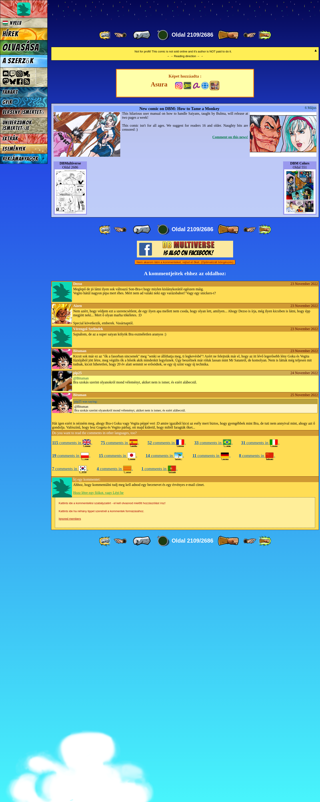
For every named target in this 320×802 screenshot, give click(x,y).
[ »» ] (264, 35)
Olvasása (20, 47)
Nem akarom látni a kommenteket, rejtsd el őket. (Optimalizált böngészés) (184, 511)
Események (14, 149)
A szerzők (18, 61)
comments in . (72, 691)
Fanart (10, 92)
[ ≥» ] (249, 35)
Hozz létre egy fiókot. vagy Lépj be (98, 741)
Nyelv (12, 23)
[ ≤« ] (120, 35)
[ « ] (141, 35)
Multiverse (116, 12)
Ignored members (70, 767)
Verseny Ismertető (23, 112)
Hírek (10, 34)
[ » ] (228, 35)
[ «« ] (105, 35)
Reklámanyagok (20, 159)
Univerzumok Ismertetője (17, 125)
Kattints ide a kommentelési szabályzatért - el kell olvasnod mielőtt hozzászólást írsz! (112, 752)
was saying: (86, 650)
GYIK (7, 102)
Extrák (10, 138)
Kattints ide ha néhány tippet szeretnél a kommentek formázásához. (101, 760)
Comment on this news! (230, 386)
